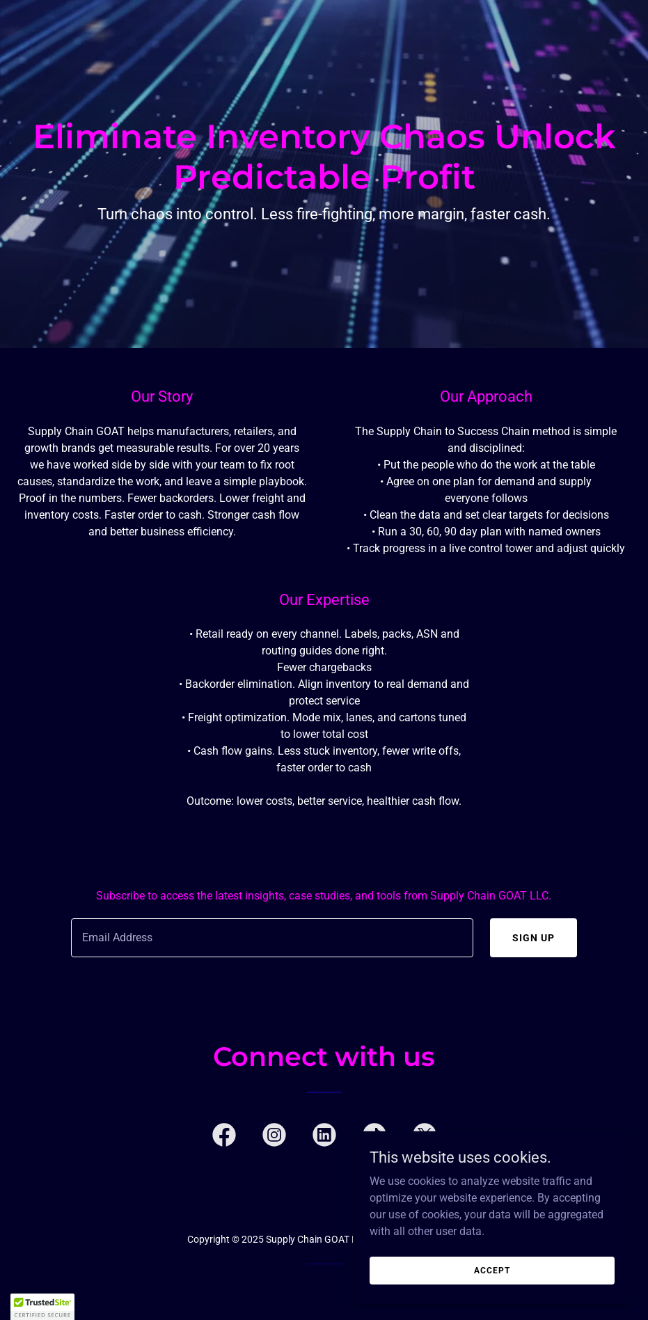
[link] (224, 1137)
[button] (42, 1307)
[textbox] (272, 937)
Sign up (533, 937)
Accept (491, 1270)
